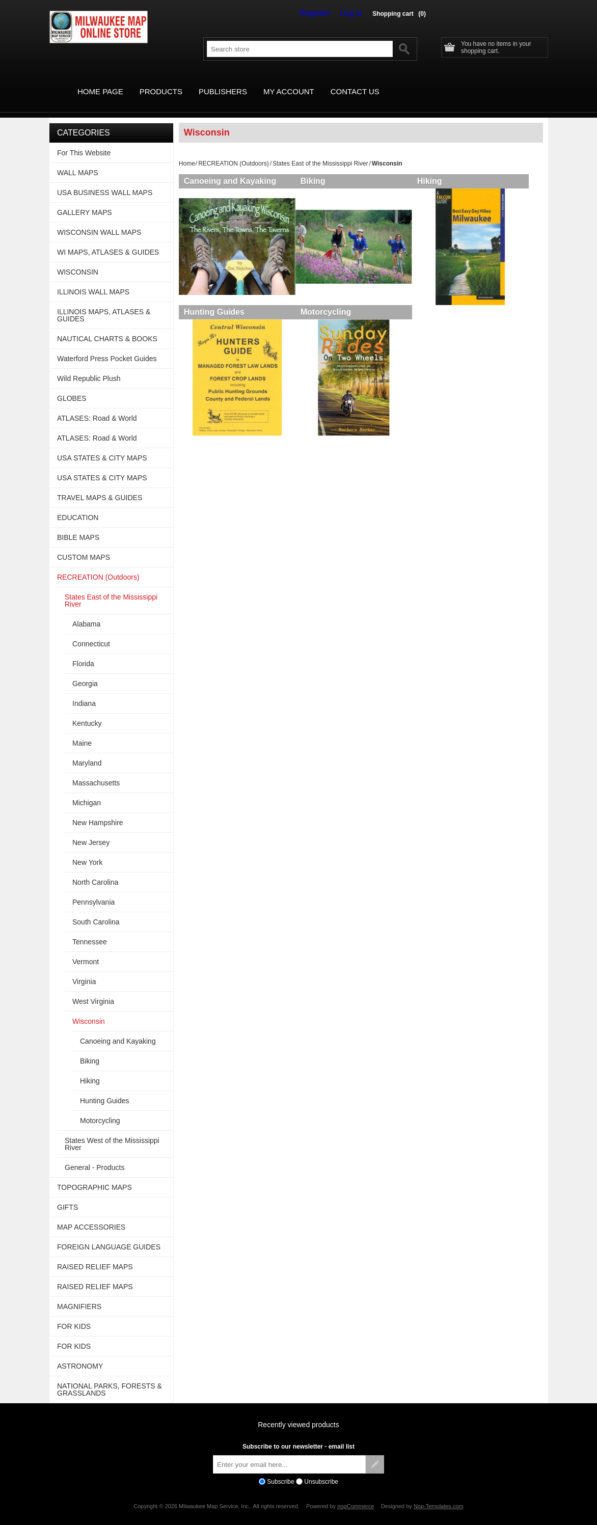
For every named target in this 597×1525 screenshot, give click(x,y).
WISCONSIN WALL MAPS (99, 220)
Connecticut (91, 632)
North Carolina (95, 870)
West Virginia (93, 990)
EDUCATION (77, 506)
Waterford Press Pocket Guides (107, 347)
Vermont (85, 950)
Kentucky (87, 711)
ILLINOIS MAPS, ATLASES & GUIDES (103, 303)
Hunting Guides (214, 303)
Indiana (84, 692)
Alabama (86, 612)
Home (187, 151)
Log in (353, 13)
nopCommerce (355, 1494)
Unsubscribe (321, 1470)
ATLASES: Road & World (97, 406)
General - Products (95, 1156)
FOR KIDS (74, 1315)
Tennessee (89, 930)
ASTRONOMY (80, 1354)
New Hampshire (97, 811)
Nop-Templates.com (439, 1494)
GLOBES (72, 387)
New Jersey (91, 831)
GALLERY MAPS (84, 201)
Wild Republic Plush (89, 367)
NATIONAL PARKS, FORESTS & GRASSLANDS (109, 1377)
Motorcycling (329, 303)
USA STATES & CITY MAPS (102, 446)
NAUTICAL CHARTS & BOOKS (107, 327)
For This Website (84, 141)
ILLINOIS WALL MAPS (93, 280)
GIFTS (67, 1195)
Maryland (87, 751)
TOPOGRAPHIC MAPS (94, 1176)
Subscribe (280, 1470)
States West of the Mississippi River (112, 1132)
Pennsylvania (93, 890)
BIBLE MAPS (78, 526)
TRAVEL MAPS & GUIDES (99, 486)
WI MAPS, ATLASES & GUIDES (108, 240)
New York (87, 851)
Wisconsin (88, 1009)
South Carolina (96, 910)
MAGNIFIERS (79, 1295)
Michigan (86, 791)
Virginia (84, 970)
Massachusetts (96, 771)
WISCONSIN (77, 260)
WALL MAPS (77, 161)
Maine (82, 731)
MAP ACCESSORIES (91, 1215)
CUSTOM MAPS (83, 545)
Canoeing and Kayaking (230, 169)
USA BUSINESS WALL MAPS (104, 181)
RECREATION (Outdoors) (233, 151)
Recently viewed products (298, 1413)
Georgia (85, 672)
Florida (83, 652)
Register (322, 13)
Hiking (436, 169)
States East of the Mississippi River (320, 151)
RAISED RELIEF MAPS (95, 1255)
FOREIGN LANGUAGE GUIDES (108, 1235)
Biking (316, 169)
